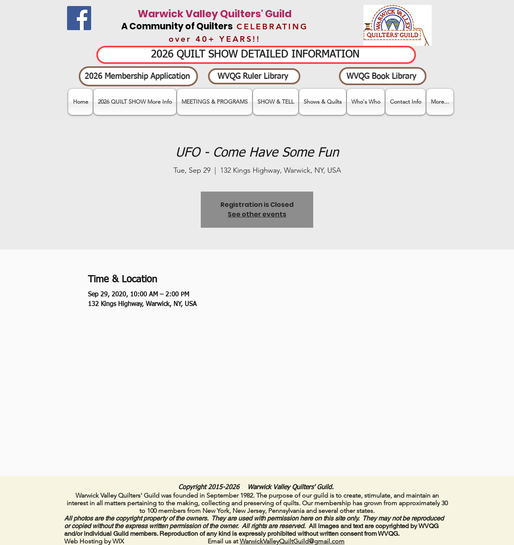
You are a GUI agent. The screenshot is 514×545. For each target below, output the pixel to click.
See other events (257, 214)
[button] (276, 102)
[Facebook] (79, 18)
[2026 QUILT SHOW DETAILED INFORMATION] (256, 55)
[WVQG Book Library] (382, 76)
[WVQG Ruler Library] (254, 76)
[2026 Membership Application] (138, 76)
